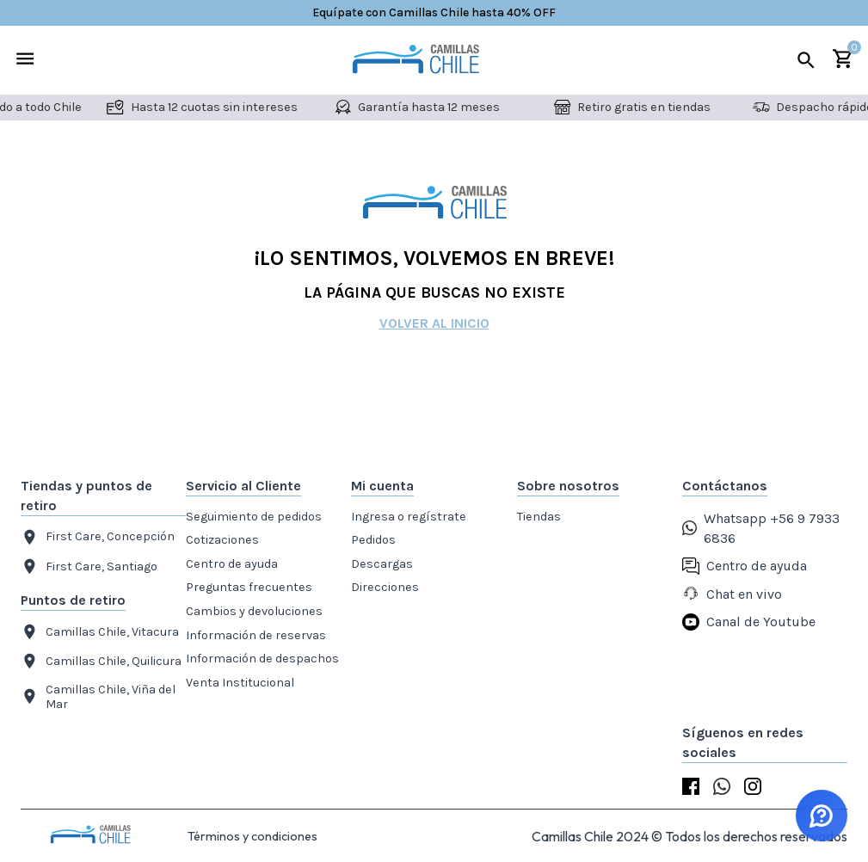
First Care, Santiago (89, 566)
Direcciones (385, 587)
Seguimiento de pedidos (254, 516)
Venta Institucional (240, 682)
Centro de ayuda (232, 564)
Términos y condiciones (252, 836)
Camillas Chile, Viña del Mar (98, 696)
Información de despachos (262, 658)
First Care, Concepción (98, 537)
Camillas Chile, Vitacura (100, 632)
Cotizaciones (222, 540)
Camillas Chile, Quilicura (101, 661)
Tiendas (539, 516)
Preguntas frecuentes (249, 587)
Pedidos (373, 540)
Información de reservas (256, 635)
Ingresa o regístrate (408, 516)
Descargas (382, 564)
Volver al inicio (434, 323)
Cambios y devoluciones (254, 611)
